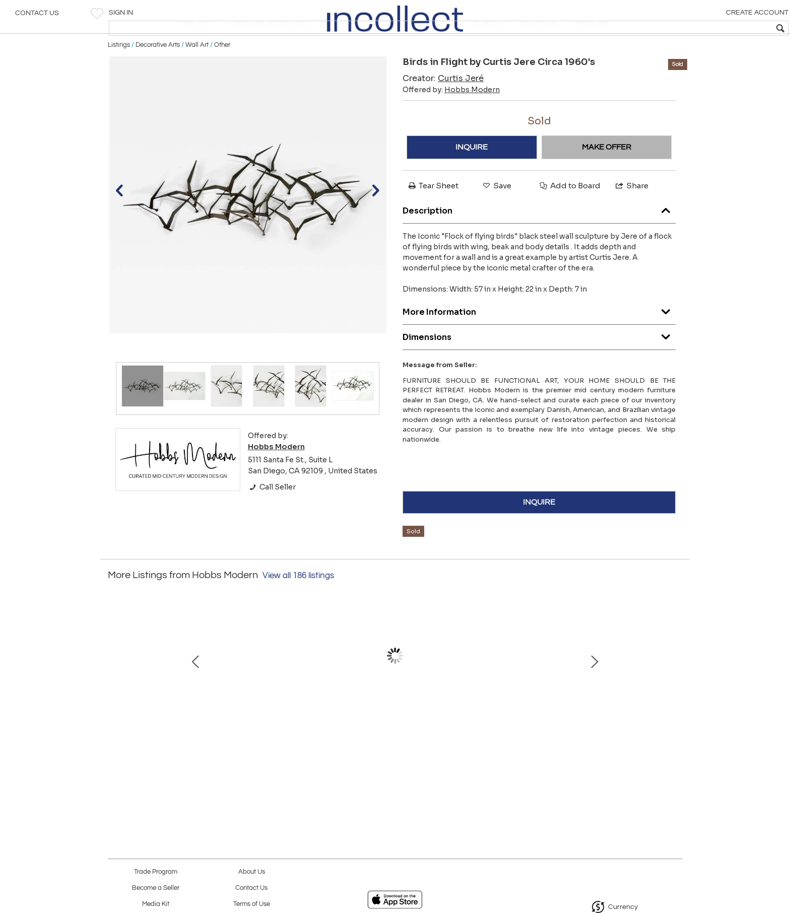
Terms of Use (251, 904)
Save (496, 217)
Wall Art (197, 76)
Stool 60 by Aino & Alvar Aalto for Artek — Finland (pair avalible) (498, 744)
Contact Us (37, 17)
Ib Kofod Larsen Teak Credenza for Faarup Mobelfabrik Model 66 (392, 744)
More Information (539, 340)
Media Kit (155, 904)
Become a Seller (155, 888)
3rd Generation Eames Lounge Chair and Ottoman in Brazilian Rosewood (287, 744)
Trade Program (155, 872)
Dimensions (539, 366)
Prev (115, 697)
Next (674, 697)
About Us (251, 872)
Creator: (443, 110)
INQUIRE (471, 179)
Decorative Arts (158, 76)
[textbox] (709, 28)
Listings (119, 76)
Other (222, 76)
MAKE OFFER (606, 179)
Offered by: (451, 121)
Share (631, 217)
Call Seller (272, 518)
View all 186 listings (298, 607)
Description (539, 239)
